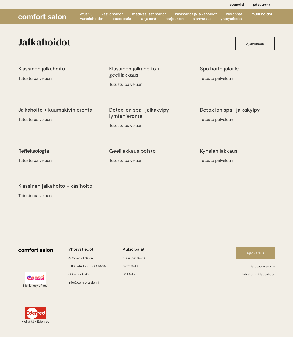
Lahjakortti (148, 18)
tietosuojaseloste (262, 266)
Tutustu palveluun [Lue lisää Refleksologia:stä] (35, 160)
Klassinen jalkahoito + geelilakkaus (134, 71)
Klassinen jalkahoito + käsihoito (55, 186)
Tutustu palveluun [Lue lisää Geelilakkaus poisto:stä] (125, 160)
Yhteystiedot (231, 18)
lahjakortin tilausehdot (258, 274)
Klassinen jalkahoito (41, 68)
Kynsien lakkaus (218, 151)
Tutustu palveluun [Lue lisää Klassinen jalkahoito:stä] (35, 78)
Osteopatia (122, 18)
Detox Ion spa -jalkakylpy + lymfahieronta (141, 113)
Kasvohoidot (112, 14)
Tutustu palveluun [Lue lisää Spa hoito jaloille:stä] (216, 78)
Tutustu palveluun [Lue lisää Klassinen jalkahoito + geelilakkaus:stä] (125, 84)
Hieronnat (234, 14)
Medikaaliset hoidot (149, 14)
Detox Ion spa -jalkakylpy (230, 110)
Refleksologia (33, 151)
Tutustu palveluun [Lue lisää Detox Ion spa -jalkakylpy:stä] (216, 119)
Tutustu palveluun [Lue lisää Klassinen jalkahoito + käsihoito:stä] (35, 195)
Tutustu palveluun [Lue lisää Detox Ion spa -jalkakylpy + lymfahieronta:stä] (125, 125)
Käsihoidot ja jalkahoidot (196, 14)
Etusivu (86, 14)
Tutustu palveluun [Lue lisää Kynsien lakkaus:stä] (216, 160)
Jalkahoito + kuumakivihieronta (55, 110)
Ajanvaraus (202, 18)
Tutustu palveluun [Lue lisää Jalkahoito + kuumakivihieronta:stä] (35, 119)
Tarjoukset (175, 18)
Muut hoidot (261, 14)
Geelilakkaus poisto (132, 151)
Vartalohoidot (91, 18)
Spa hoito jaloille (219, 68)
